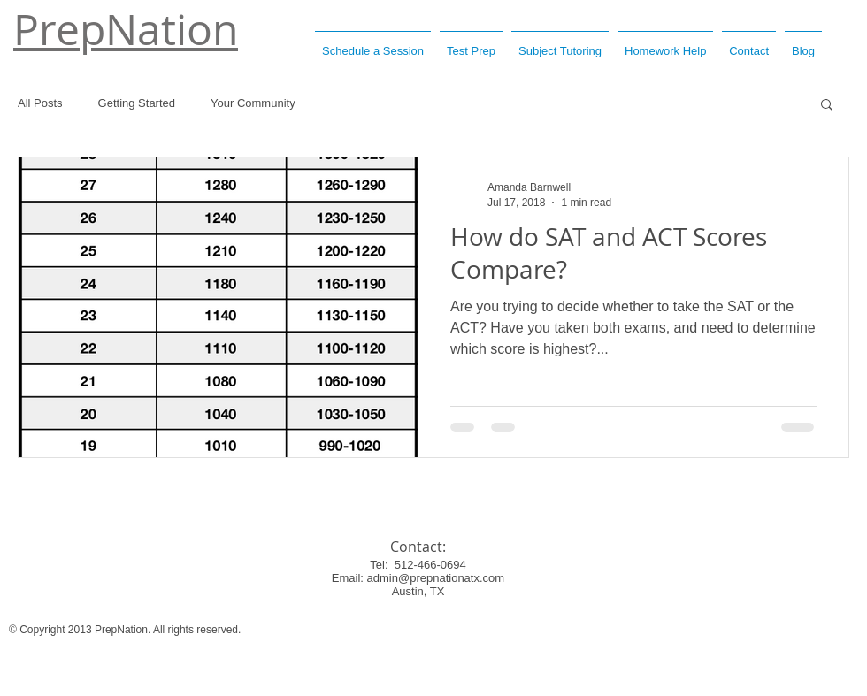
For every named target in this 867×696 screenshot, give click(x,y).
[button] (826, 105)
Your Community (253, 103)
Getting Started (136, 103)
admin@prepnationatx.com (436, 578)
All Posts (40, 103)
